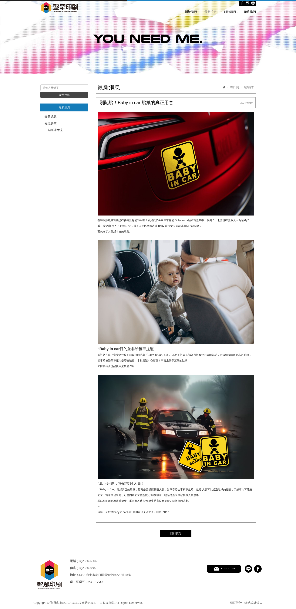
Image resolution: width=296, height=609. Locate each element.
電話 (73, 561)
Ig (247, 3)
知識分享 (51, 123)
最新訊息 (51, 116)
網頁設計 (236, 602)
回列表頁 (175, 533)
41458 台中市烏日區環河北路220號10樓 (104, 575)
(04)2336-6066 (87, 561)
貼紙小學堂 (55, 130)
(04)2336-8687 (87, 568)
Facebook (242, 3)
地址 (73, 575)
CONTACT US (228, 568)
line (248, 569)
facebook (258, 569)
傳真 (73, 568)
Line (253, 3)
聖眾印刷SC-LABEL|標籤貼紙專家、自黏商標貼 (59, 8)
